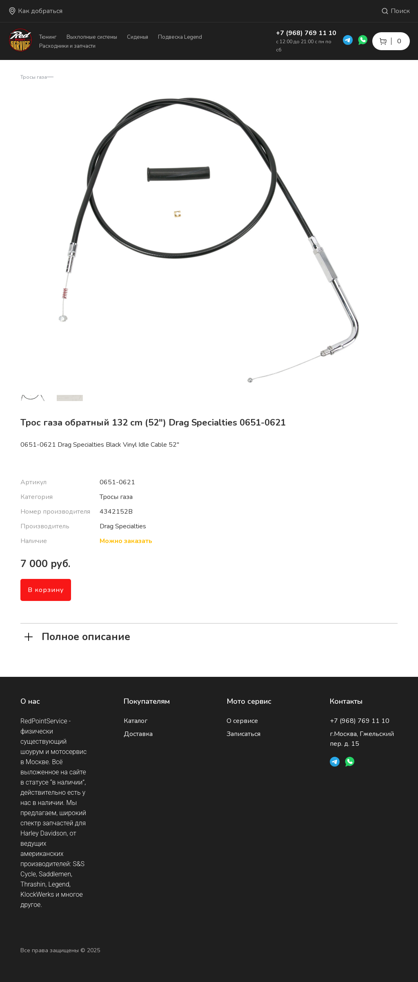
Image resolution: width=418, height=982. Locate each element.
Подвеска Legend (180, 37)
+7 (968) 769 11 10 (306, 33)
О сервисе (242, 720)
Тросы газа (33, 77)
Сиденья (137, 37)
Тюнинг (48, 37)
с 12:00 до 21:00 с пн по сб (303, 45)
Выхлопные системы (92, 37)
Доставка (138, 733)
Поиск (395, 11)
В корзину (46, 589)
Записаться (243, 733)
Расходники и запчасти (67, 46)
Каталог (135, 720)
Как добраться (35, 11)
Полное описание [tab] (77, 636)
